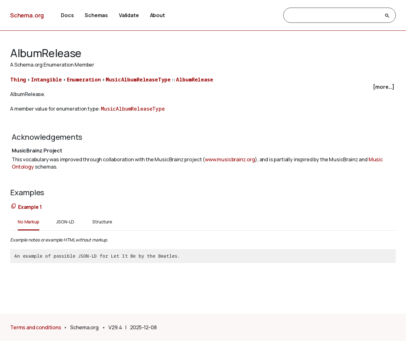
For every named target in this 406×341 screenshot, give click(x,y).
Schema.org (27, 15)
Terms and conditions (35, 327)
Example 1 (30, 206)
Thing (18, 79)
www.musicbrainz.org (230, 159)
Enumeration (84, 79)
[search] (333, 15)
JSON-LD (65, 222)
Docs (67, 15)
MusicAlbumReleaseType (138, 79)
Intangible (46, 79)
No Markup (28, 222)
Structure (102, 222)
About (157, 15)
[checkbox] (203, 87)
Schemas (96, 15)
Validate (129, 15)
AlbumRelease (194, 79)
